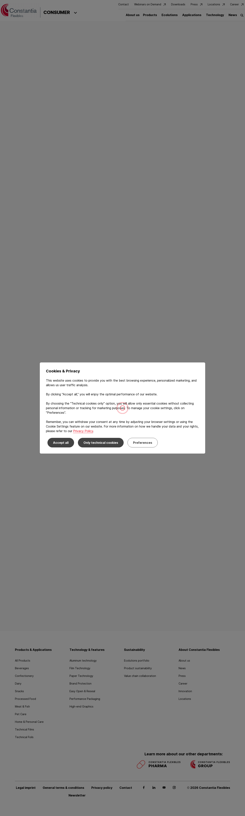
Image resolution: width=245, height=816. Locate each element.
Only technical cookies (100, 443)
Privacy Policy (83, 431)
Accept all (61, 443)
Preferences (142, 443)
